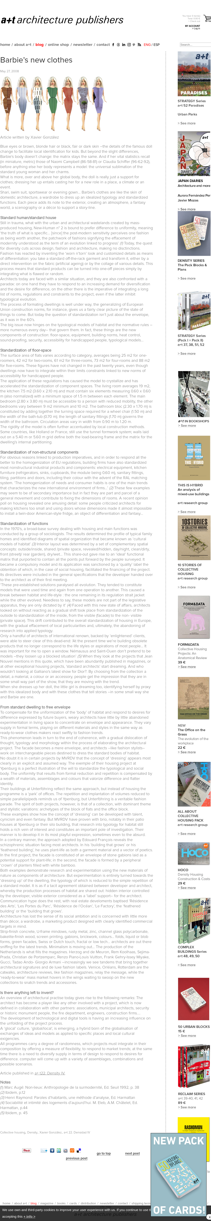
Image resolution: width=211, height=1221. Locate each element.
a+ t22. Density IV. (50, 1073)
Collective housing (12, 1132)
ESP (157, 45)
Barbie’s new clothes (36, 60)
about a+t (22, 45)
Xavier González (50, 1132)
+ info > (29, 1216)
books (61, 1203)
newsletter (82, 45)
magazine (46, 1203)
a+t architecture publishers (67, 20)
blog (39, 45)
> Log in (196, 28)
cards (73, 1203)
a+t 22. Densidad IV (77, 1132)
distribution (88, 1203)
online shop (58, 45)
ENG (147, 45)
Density (32, 1132)
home (5, 45)
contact (103, 45)
